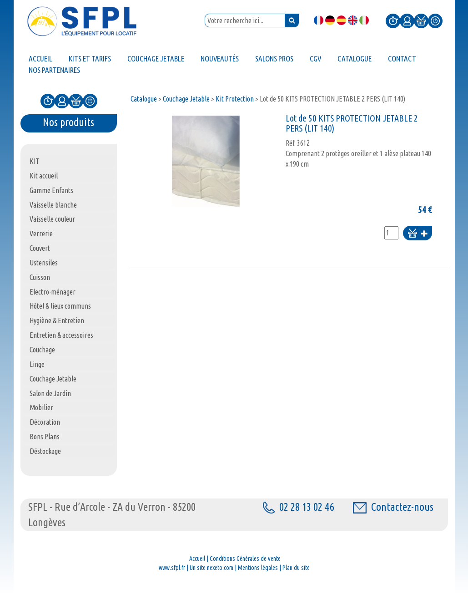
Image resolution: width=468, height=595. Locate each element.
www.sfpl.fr (172, 567)
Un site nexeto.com (211, 567)
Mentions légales (258, 567)
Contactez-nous (393, 507)
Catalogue (144, 99)
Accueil (197, 558)
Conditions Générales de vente (245, 558)
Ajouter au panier (418, 233)
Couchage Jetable (186, 99)
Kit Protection (235, 99)
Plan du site (296, 567)
